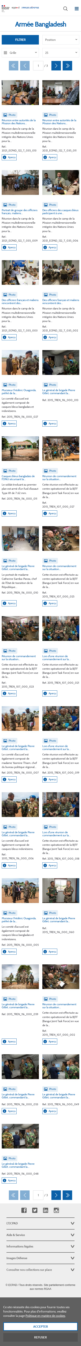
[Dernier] (67, 65)
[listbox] (60, 40)
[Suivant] (56, 65)
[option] (61, 39)
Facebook (24, 1210)
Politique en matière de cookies (45, 1323)
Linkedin (45, 1210)
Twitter (34, 1210)
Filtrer (20, 40)
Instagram (56, 1210)
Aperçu (9, 157)
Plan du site (40, 1298)
